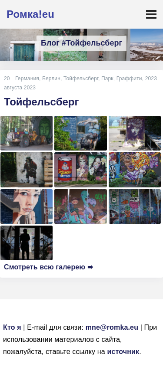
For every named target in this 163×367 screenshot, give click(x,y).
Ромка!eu (30, 14)
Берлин (51, 78)
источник (123, 351)
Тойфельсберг (80, 78)
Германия (27, 78)
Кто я (12, 327)
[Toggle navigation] (151, 14)
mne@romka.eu (112, 327)
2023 (151, 78)
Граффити (129, 78)
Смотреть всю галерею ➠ (48, 267)
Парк (107, 78)
